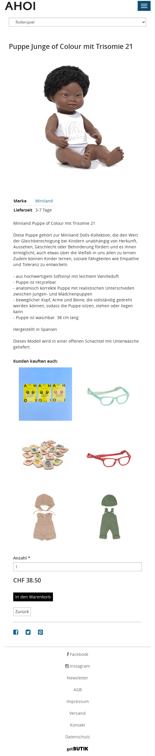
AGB (78, 689)
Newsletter (77, 678)
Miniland (44, 201)
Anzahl (21, 558)
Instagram (77, 666)
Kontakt (77, 725)
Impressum (77, 701)
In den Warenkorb (33, 597)
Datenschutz (77, 737)
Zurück (22, 611)
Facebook (77, 654)
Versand (77, 713)
